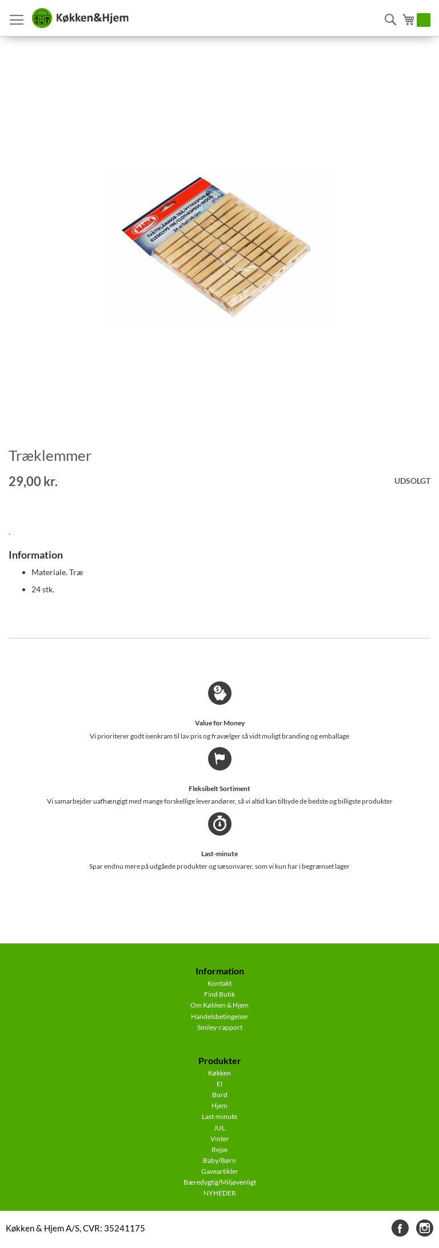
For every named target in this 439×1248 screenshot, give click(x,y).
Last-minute (219, 1116)
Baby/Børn (219, 1160)
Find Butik (219, 994)
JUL (219, 1127)
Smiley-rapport (219, 1027)
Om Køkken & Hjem (219, 1005)
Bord (220, 1094)
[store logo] (80, 18)
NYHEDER (219, 1193)
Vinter (219, 1138)
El (219, 1084)
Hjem (219, 1105)
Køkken (219, 1073)
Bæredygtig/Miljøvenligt (219, 1182)
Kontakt (219, 983)
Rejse (219, 1149)
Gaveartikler (219, 1171)
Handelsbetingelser (220, 1016)
